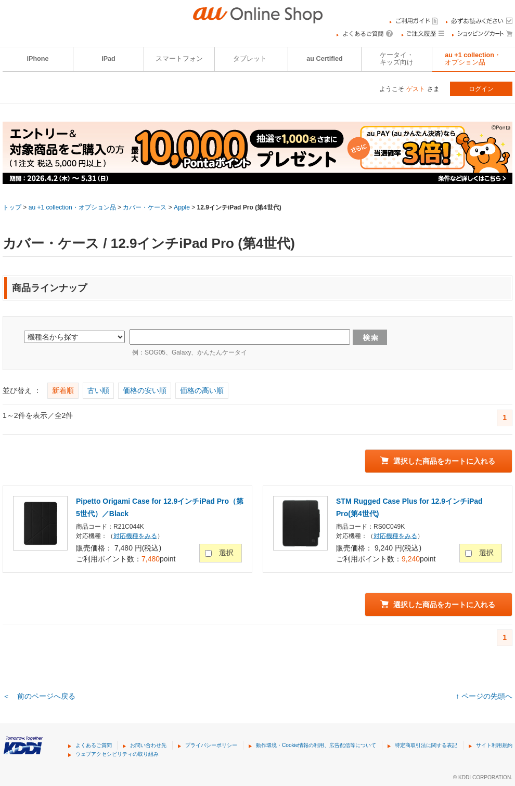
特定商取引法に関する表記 (426, 745)
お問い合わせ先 (148, 745)
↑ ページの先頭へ (484, 696)
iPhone (38, 58)
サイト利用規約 (494, 745)
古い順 (98, 390)
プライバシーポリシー (211, 745)
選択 (226, 552)
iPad (108, 58)
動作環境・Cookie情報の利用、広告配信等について (316, 745)
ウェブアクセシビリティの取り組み (117, 754)
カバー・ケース (144, 207)
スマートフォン (179, 58)
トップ (12, 207)
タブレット (250, 58)
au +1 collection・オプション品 (72, 207)
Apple (182, 207)
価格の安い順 (144, 390)
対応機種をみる (135, 536)
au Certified (324, 58)
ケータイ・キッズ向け (397, 58)
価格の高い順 (202, 390)
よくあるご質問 (93, 745)
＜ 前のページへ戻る (39, 696)
